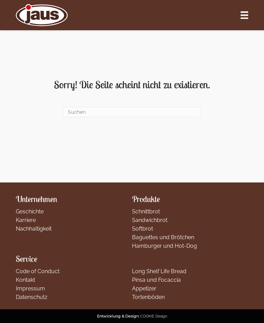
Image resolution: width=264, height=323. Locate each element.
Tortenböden (148, 297)
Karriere (26, 220)
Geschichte (30, 211)
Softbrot (142, 228)
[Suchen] (132, 112)
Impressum (30, 288)
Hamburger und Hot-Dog (164, 246)
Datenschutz (31, 297)
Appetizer (144, 288)
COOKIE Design (153, 316)
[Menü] (244, 15)
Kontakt (25, 280)
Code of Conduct (37, 271)
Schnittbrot (146, 211)
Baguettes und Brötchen (163, 237)
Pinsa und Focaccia (156, 280)
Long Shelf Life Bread (159, 271)
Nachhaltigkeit (34, 228)
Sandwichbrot (149, 220)
